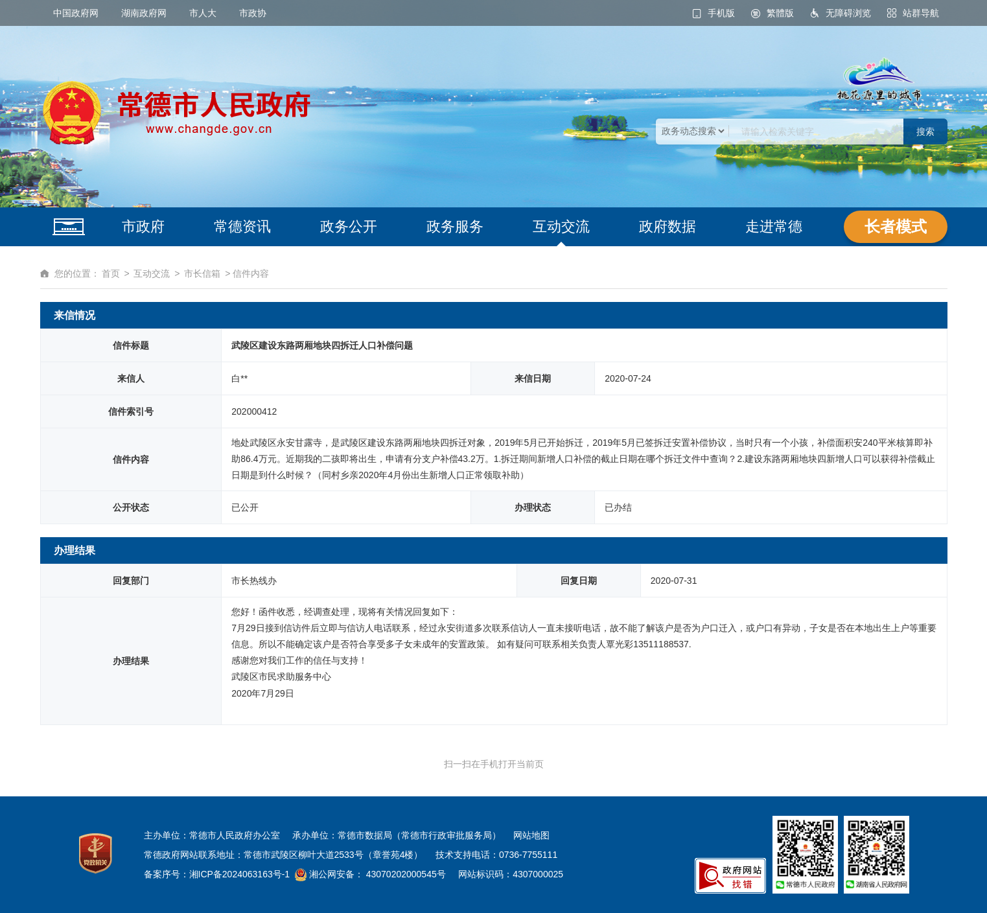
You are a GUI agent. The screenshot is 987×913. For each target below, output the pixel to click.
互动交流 (561, 226)
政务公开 (348, 226)
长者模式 (896, 226)
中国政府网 (76, 13)
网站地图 (531, 835)
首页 (111, 273)
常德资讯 (242, 226)
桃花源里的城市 (879, 80)
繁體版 (780, 13)
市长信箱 (202, 273)
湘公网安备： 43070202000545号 (376, 874)
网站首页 (68, 226)
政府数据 (667, 226)
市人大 (202, 13)
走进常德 (773, 226)
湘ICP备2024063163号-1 (239, 874)
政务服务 (454, 226)
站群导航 (921, 13)
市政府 (143, 226)
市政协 (252, 13)
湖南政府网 (144, 13)
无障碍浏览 (848, 13)
